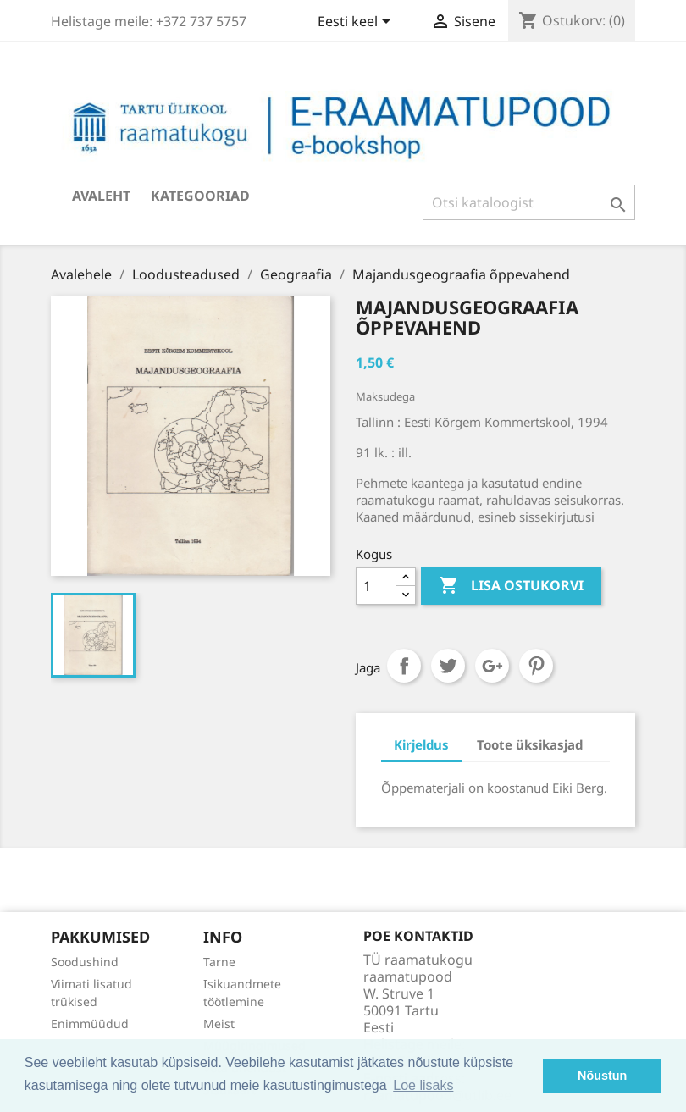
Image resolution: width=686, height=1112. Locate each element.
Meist (219, 1023)
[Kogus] (376, 586)
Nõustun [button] (602, 1075)
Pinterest (536, 666)
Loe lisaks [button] (423, 1085)
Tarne (219, 962)
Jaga (404, 666)
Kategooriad (200, 195)
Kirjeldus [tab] (421, 744)
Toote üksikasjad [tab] (530, 744)
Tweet (448, 666)
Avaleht (101, 195)
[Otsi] (529, 202)
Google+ (492, 666)
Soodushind (85, 962)
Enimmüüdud (90, 1023)
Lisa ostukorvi (511, 586)
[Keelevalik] (357, 23)
